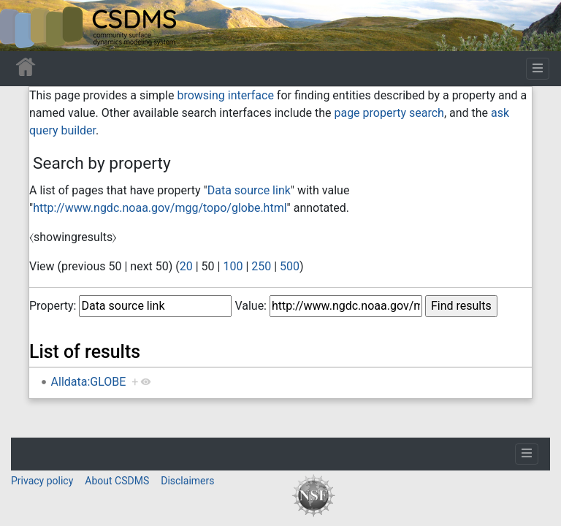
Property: (52, 306)
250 (261, 266)
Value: (250, 306)
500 (289, 266)
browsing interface (225, 95)
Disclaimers (187, 481)
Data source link (249, 190)
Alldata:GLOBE (88, 382)
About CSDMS (117, 481)
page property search (388, 113)
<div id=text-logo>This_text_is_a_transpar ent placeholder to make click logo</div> (23, 25)
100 (233, 266)
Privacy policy (42, 481)
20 (186, 266)
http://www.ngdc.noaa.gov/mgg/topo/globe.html (159, 208)
